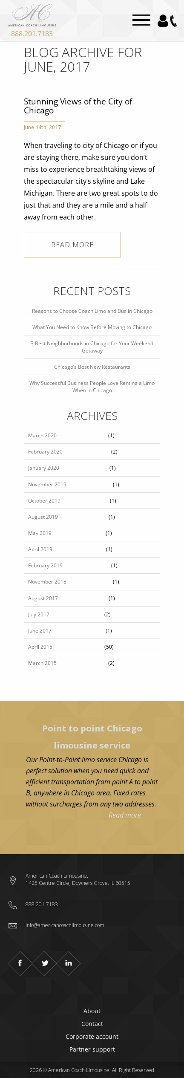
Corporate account (92, 1036)
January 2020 (43, 467)
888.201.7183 (32, 33)
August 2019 (43, 516)
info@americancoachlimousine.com (65, 925)
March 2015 (42, 663)
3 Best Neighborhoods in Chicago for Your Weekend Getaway (92, 347)
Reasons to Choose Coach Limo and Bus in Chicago (92, 311)
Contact (92, 1024)
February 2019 (45, 565)
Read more (72, 244)
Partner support (92, 1049)
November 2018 (47, 581)
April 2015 (40, 646)
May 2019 (40, 533)
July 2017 (38, 614)
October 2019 (44, 500)
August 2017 (43, 598)
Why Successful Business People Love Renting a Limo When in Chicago (92, 386)
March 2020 (42, 435)
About (92, 1011)
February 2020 (45, 451)
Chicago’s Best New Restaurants (92, 366)
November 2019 (47, 484)
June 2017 (40, 630)
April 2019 (40, 549)
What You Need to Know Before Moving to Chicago (92, 327)
